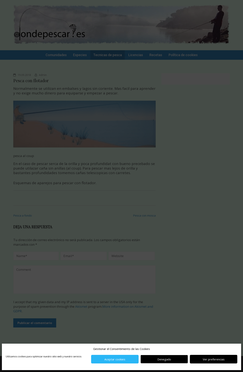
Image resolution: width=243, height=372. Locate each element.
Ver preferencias (214, 359)
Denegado (164, 359)
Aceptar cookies (114, 359)
